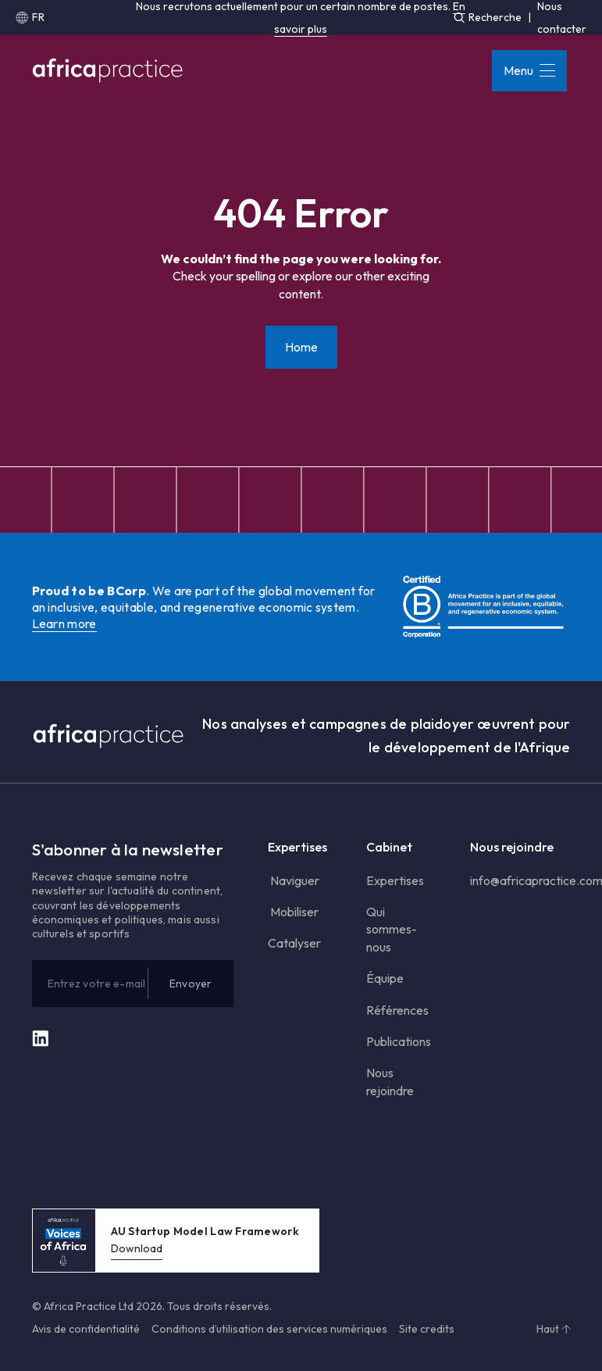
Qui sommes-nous (391, 929)
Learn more (64, 623)
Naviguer (293, 880)
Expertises (395, 880)
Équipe (385, 978)
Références (397, 1010)
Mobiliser (293, 911)
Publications (398, 1041)
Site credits (426, 1329)
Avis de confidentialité (86, 1329)
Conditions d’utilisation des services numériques (269, 1329)
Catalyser (294, 943)
